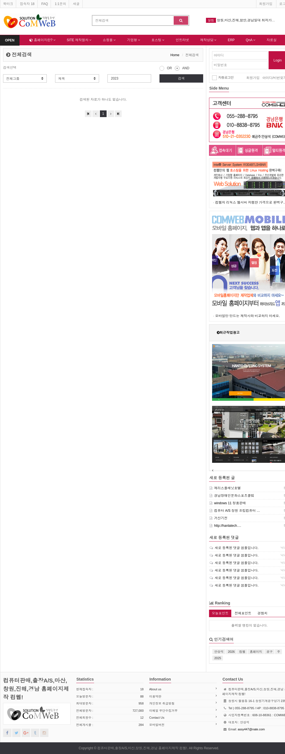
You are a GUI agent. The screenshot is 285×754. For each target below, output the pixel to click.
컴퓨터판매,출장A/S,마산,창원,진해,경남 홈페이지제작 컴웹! (36, 689)
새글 (76, 4)
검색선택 (9, 68)
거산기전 (220, 518)
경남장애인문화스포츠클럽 (234, 496)
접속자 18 (27, 4)
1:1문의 (60, 4)
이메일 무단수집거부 (163, 710)
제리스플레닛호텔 (227, 488)
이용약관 (155, 696)
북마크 (8, 4)
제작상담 (208, 40)
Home (174, 55)
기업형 (133, 40)
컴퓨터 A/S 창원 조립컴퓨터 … (237, 511)
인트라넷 (182, 40)
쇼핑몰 (109, 40)
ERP (231, 40)
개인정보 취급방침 (162, 703)
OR (165, 68)
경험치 (262, 613)
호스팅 (157, 40)
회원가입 (265, 4)
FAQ (44, 4)
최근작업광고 (230, 333)
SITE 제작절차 (79, 40)
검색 (181, 78)
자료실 (272, 40)
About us (155, 689)
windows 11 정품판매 (230, 503)
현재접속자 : (110, 689)
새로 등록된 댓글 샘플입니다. (236, 548)
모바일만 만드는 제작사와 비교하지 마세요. (247, 316)
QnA (250, 40)
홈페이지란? (42, 40)
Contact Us (156, 717)
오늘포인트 (220, 613)
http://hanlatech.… (227, 526)
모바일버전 (156, 724)
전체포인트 (243, 613)
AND (182, 68)
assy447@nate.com (251, 729)
